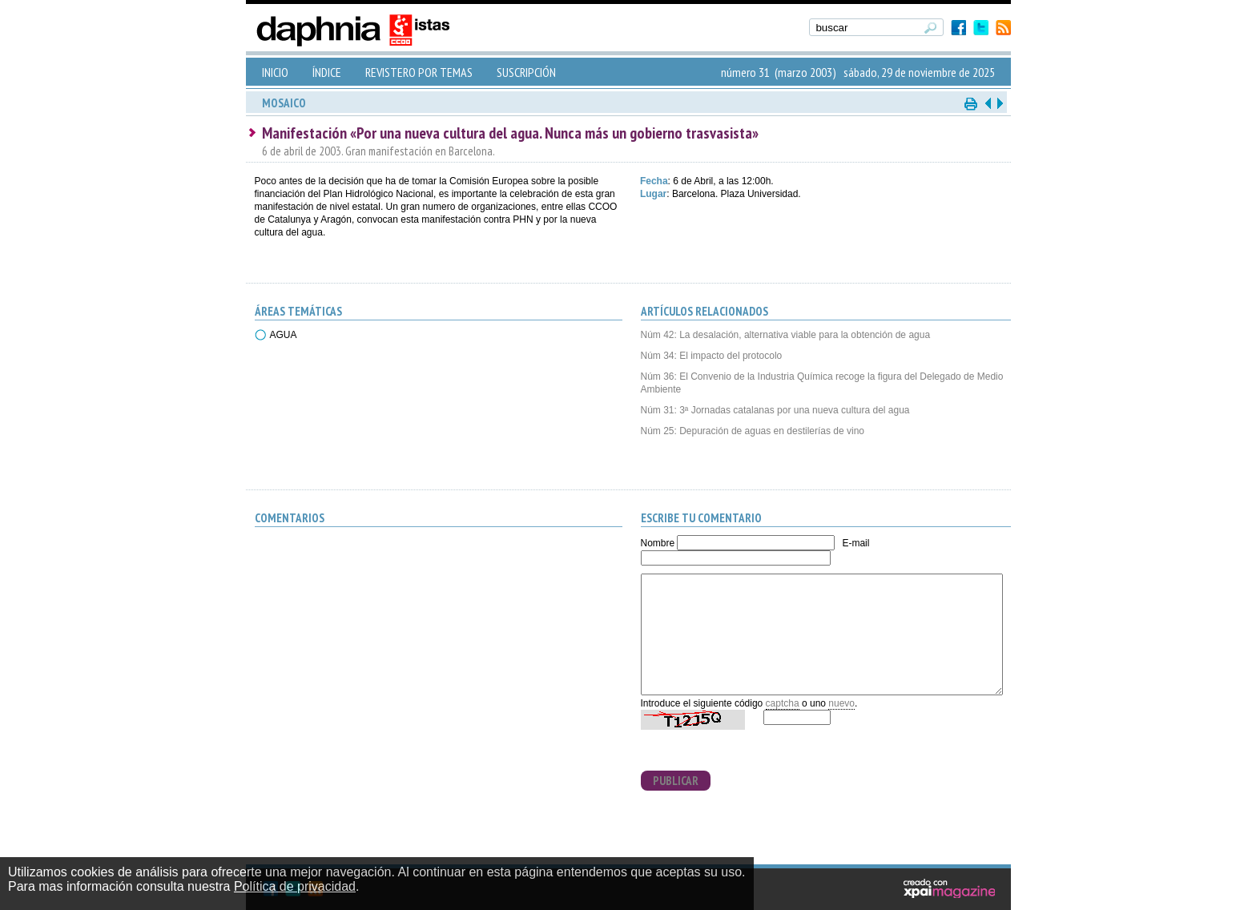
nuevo (841, 703)
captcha (782, 703)
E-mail (855, 543)
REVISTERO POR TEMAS (419, 72)
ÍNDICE (326, 72)
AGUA (283, 334)
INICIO (275, 72)
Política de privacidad (295, 886)
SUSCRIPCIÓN (526, 72)
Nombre (658, 543)
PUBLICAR (675, 780)
